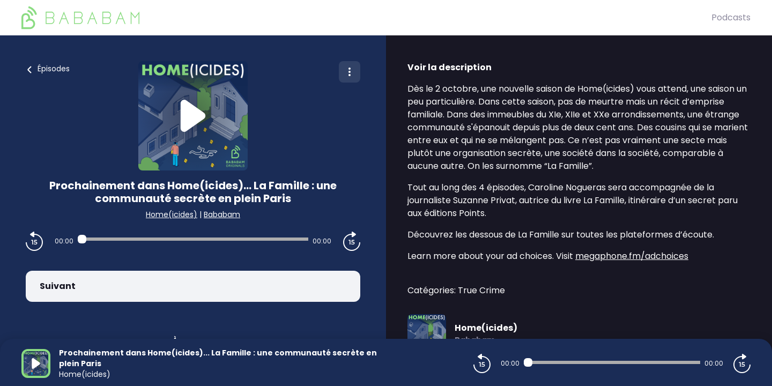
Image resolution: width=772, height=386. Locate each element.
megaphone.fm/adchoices (631, 256)
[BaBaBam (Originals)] (366, 17)
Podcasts (731, 17)
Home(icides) (171, 214)
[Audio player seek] (193, 239)
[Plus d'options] (349, 72)
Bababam (222, 214)
